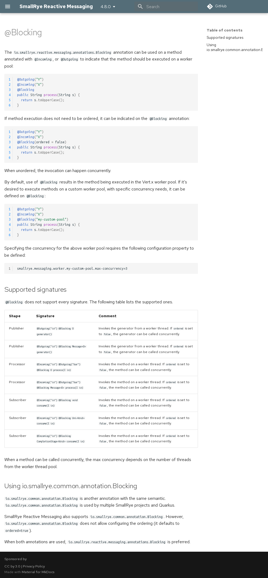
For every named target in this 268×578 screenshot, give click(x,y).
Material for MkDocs (38, 572)
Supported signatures (225, 37)
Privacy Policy (34, 566)
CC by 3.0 (12, 566)
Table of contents (224, 30)
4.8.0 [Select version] (105, 6)
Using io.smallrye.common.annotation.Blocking (235, 47)
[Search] (166, 6)
